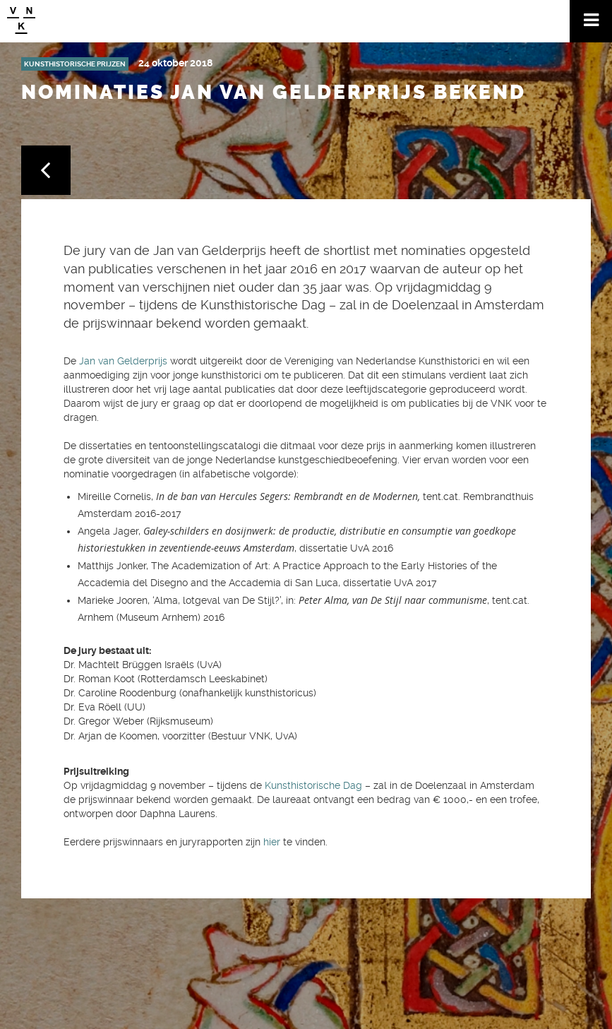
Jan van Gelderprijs (123, 361)
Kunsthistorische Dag (312, 785)
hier (271, 841)
